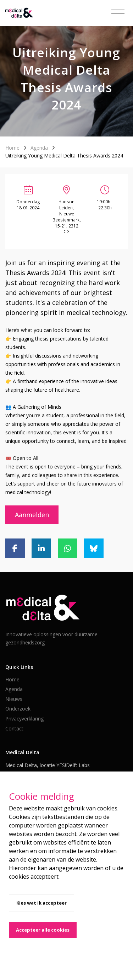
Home (12, 147)
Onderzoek (18, 708)
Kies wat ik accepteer (41, 903)
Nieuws (13, 699)
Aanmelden (32, 514)
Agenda (39, 147)
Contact (14, 728)
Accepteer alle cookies (43, 930)
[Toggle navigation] (118, 13)
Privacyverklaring (24, 718)
